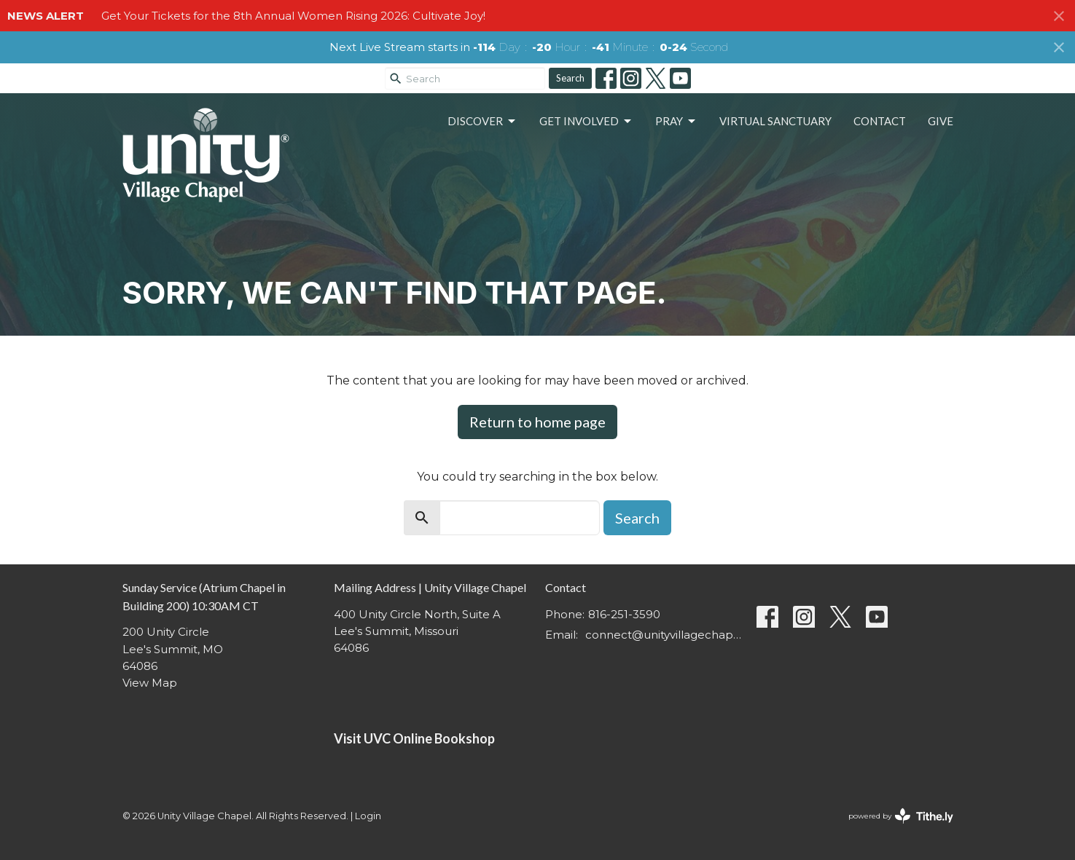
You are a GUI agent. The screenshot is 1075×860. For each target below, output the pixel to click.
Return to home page (537, 421)
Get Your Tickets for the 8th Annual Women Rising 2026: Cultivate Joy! (293, 16)
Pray (676, 121)
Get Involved (586, 121)
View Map (149, 683)
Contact (879, 120)
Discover (482, 121)
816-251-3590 (624, 614)
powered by (900, 815)
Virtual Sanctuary (775, 120)
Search (570, 78)
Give (940, 120)
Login (368, 815)
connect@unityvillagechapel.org (663, 635)
